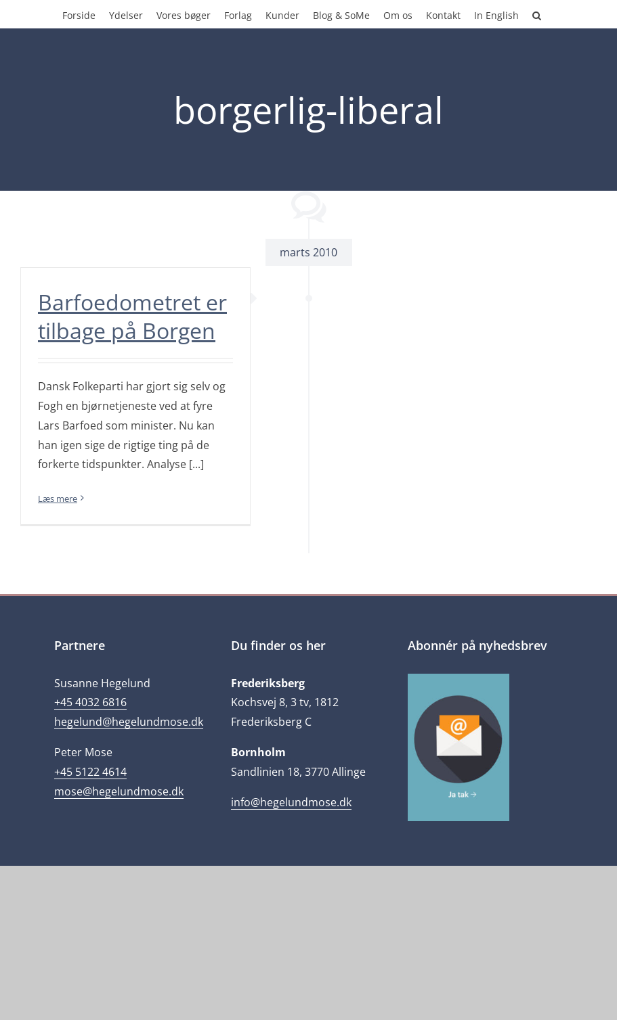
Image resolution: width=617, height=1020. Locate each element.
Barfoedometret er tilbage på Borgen (132, 316)
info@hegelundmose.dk (291, 802)
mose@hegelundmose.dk (119, 791)
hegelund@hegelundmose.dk (128, 721)
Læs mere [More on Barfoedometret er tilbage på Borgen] (57, 498)
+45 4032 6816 (90, 702)
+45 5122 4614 (90, 771)
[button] (536, 14)
